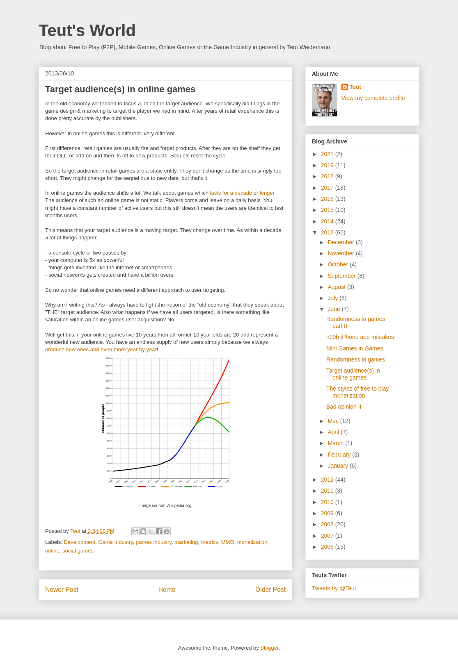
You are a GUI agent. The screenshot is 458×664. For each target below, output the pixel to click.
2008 (328, 524)
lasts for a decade (230, 193)
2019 (328, 165)
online (52, 551)
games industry (154, 542)
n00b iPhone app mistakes (360, 337)
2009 (328, 513)
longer (267, 193)
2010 (328, 502)
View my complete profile (373, 98)
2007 (328, 535)
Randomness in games (355, 359)
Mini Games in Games (354, 348)
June (334, 309)
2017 (328, 187)
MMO (227, 542)
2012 (328, 479)
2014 (328, 221)
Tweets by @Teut (334, 588)
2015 (328, 210)
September (342, 276)
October (338, 264)
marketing (186, 542)
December (341, 242)
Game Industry (115, 542)
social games (78, 551)
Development (80, 542)
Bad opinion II (344, 406)
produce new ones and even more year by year (101, 349)
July (333, 298)
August (337, 287)
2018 (328, 176)
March (336, 443)
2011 (328, 490)
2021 (328, 154)
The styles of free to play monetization (357, 392)
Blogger (269, 648)
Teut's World (87, 30)
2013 (328, 232)
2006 (328, 546)
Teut (356, 87)
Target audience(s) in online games (353, 374)
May (333, 421)
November (341, 253)
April (334, 432)
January (338, 465)
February (339, 454)
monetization (252, 542)
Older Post (270, 589)
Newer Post (61, 589)
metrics (209, 542)
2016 (328, 199)
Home (167, 589)
